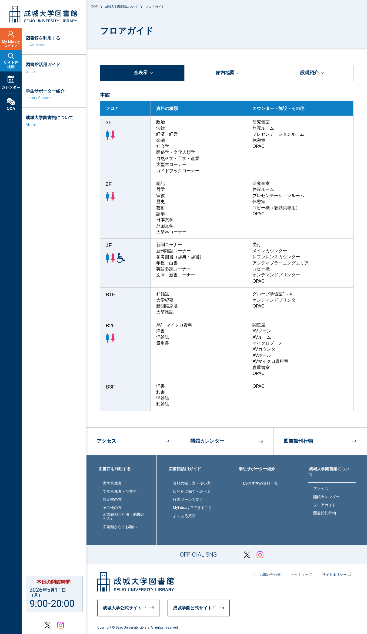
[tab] (142, 73)
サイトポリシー (335, 574)
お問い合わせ (263, 574)
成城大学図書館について (123, 7)
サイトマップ (297, 574)
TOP (94, 7)
